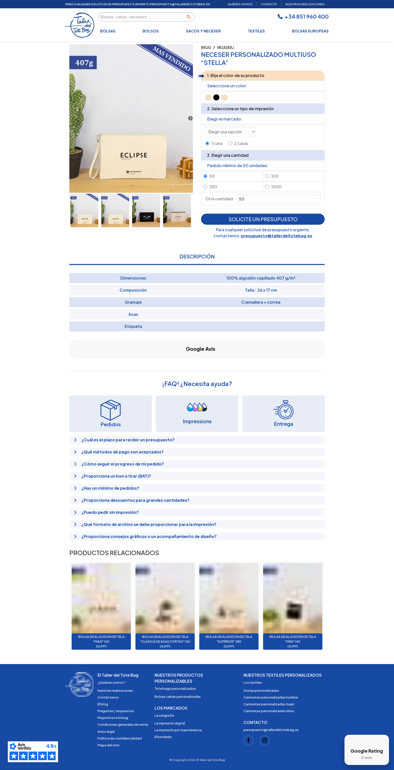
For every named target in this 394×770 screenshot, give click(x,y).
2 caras (241, 143)
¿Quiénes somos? (111, 682)
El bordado (163, 737)
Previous (71, 118)
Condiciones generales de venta (122, 724)
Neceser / (225, 47)
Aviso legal (106, 731)
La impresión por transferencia (178, 730)
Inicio (206, 47)
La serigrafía (164, 715)
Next (190, 118)
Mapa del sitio (108, 745)
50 (212, 176)
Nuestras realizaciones (115, 690)
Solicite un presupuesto (263, 219)
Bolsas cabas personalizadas (178, 697)
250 (213, 186)
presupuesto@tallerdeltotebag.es (276, 235)
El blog (102, 704)
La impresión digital (170, 723)
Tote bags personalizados (175, 688)
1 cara (216, 143)
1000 (276, 186)
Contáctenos (108, 697)
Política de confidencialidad (119, 738)
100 (275, 176)
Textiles (256, 31)
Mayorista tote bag (112, 718)
